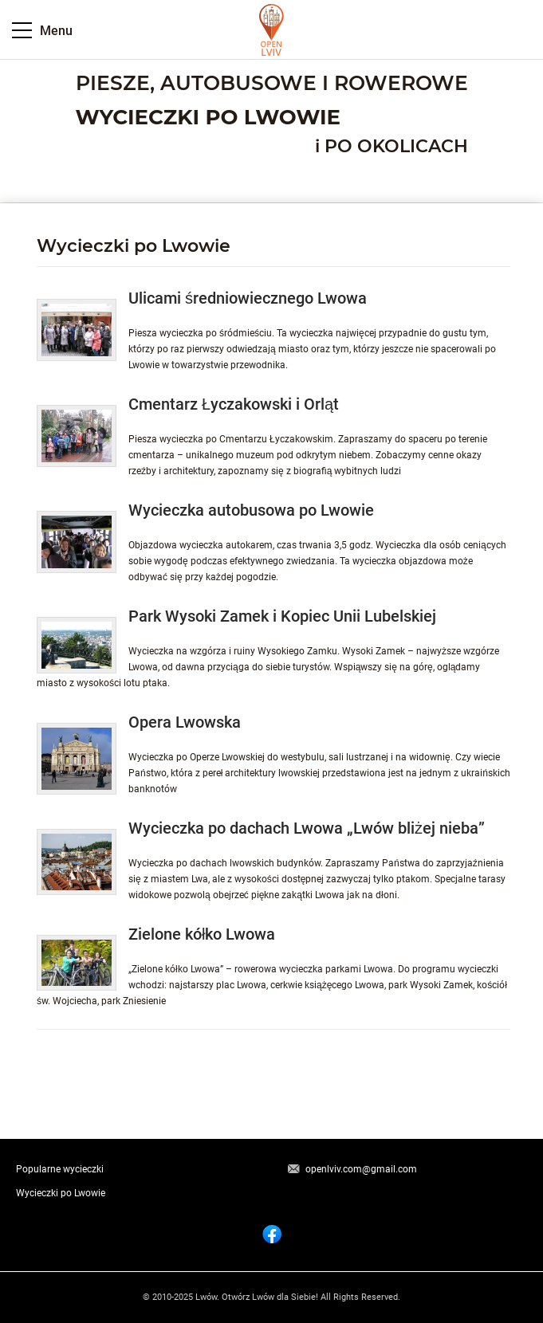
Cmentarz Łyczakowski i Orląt (233, 404)
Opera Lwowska (184, 722)
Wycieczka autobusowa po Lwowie (251, 510)
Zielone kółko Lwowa (201, 934)
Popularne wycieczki (60, 1169)
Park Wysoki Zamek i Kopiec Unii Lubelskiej (282, 616)
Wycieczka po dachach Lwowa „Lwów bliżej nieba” (306, 828)
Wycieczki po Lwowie (60, 1193)
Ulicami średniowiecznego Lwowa (247, 298)
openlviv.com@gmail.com (361, 1169)
